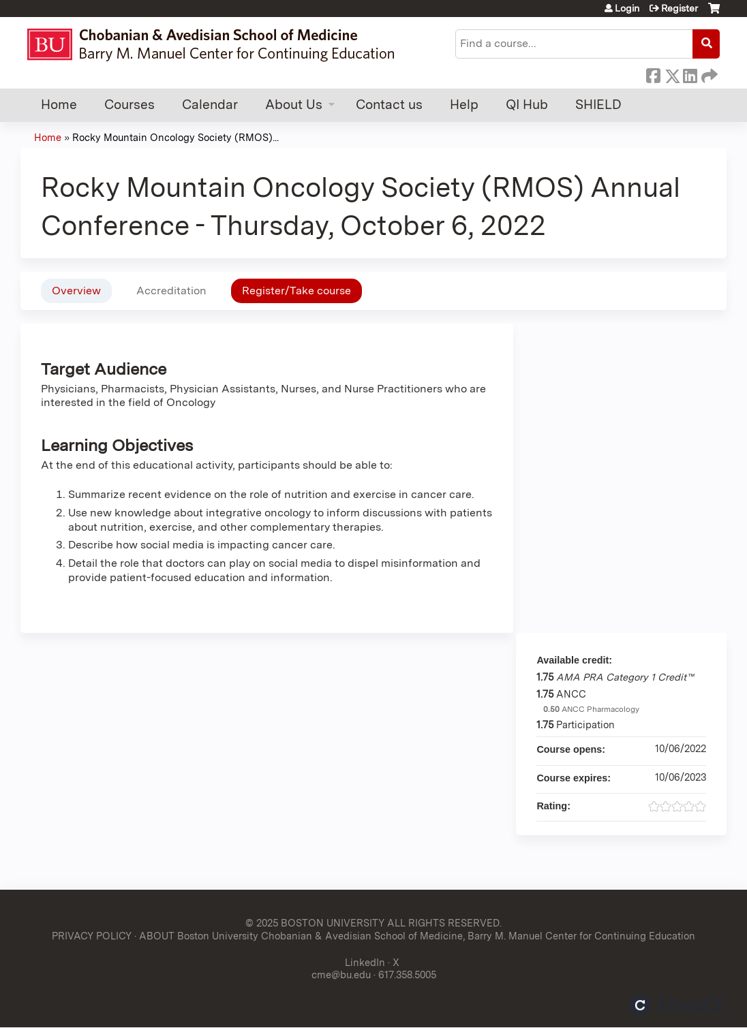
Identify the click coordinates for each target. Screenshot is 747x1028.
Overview (76, 290)
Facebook (653, 73)
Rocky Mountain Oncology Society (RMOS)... (175, 137)
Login (627, 8)
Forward (708, 73)
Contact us (389, 104)
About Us (293, 104)
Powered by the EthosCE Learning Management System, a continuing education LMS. (678, 1005)
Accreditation (171, 290)
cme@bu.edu (341, 974)
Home (59, 104)
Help (464, 104)
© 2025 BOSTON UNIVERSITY (314, 923)
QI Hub (527, 104)
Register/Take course (296, 290)
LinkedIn (690, 73)
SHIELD (598, 104)
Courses (129, 104)
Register (679, 8)
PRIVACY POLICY (92, 935)
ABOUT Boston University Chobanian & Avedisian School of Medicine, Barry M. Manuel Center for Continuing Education (417, 935)
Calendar (210, 104)
